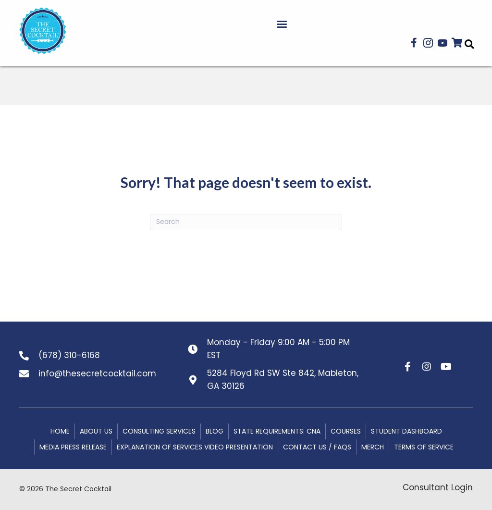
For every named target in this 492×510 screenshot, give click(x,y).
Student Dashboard (406, 431)
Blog (214, 431)
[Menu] (282, 24)
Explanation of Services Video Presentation (195, 447)
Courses (346, 431)
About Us (96, 431)
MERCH (372, 447)
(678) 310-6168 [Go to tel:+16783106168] (69, 355)
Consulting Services (159, 431)
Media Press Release (73, 447)
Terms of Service (424, 447)
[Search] (246, 222)
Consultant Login (438, 487)
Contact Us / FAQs (317, 447)
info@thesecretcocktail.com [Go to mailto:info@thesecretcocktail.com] (97, 373)
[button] (413, 43)
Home (60, 431)
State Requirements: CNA (277, 431)
